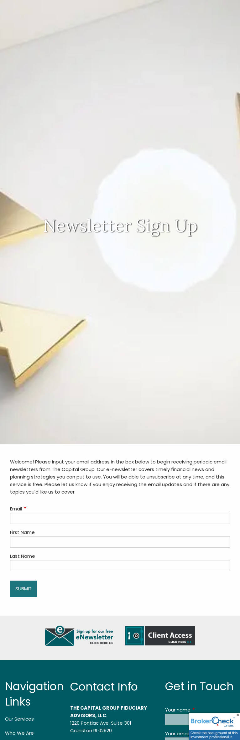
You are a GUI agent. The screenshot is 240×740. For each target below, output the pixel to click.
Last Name (22, 556)
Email (40, 508)
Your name (200, 709)
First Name (22, 532)
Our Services (19, 719)
